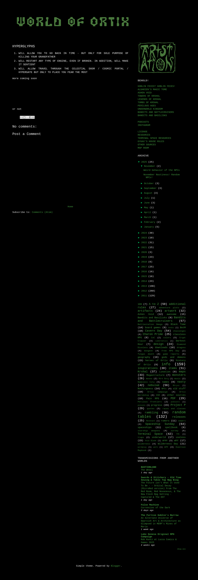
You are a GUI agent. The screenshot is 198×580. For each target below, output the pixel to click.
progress (156, 405)
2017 (144, 267)
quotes (151, 408)
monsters (179, 375)
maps (182, 371)
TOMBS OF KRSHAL (148, 102)
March (148, 217)
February (150, 222)
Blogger (116, 566)
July (147, 198)
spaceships (145, 427)
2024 (144, 233)
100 (140, 304)
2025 (144, 162)
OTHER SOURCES (147, 144)
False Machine (150, 505)
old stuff (179, 388)
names (165, 382)
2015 (144, 276)
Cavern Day (153, 330)
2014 (144, 281)
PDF (173, 398)
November (150, 166)
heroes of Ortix (156, 360)
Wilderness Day (168, 444)
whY (176, 440)
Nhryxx (176, 385)
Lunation (164, 372)
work (155, 447)
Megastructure (155, 375)
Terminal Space (150, 433)
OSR (158, 395)
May (147, 207)
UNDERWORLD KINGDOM (150, 109)
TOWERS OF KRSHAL (149, 96)
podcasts (175, 402)
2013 (144, 286)
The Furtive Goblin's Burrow (160, 515)
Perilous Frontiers (150, 402)
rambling (151, 412)
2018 (144, 262)
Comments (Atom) (42, 212)
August (149, 193)
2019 (144, 257)
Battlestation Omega (150, 324)
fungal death (146, 354)
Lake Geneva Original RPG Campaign (157, 535)
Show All (181, 549)
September (151, 188)
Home (70, 206)
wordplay (142, 447)
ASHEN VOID (145, 93)
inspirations (148, 368)
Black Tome (178, 324)
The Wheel (147, 470)
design (158, 344)
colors (167, 338)
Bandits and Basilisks (152, 317)
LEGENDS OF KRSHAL (149, 99)
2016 (144, 271)
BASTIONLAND (148, 467)
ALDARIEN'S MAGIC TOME (152, 89)
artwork (170, 310)
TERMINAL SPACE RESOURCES (154, 138)
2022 (144, 242)
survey (174, 431)
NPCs (163, 389)
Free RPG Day (170, 351)
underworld (159, 437)
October (149, 183)
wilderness (144, 444)
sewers (182, 421)
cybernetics (161, 341)
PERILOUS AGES (147, 105)
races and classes (174, 408)
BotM (183, 327)
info (165, 364)
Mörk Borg (164, 379)
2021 (144, 247)
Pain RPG (152, 398)
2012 (144, 291)
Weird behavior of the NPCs (162, 170)
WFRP (164, 440)
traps (141, 437)
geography (144, 357)
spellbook (171, 427)
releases (179, 416)
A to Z (154, 304)
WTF (166, 447)
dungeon (148, 351)
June (147, 203)
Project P (178, 405)
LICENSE (142, 131)
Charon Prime (153, 334)
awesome (171, 314)
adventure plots (169, 308)
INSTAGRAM (144, 125)
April (148, 212)
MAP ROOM (143, 148)
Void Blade (150, 441)
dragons (181, 347)
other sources (176, 395)
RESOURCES (144, 135)
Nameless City (146, 382)
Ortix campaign (157, 392)
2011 (144, 295)
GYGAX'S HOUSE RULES (151, 141)
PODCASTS (143, 122)
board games (153, 327)
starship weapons (149, 431)
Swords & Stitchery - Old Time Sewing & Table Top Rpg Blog (161, 478)
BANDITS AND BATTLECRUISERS (156, 112)
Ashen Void (146, 314)
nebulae (153, 385)
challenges (179, 331)
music (177, 378)
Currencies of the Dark (155, 507)
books (171, 328)
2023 (144, 238)
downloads (161, 347)
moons (149, 378)
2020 (144, 252)
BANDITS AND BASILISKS (152, 115)
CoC (153, 338)
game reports (171, 354)
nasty (181, 381)
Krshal (143, 371)
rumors (165, 421)
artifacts (145, 310)
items (172, 368)
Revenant (150, 421)
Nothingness (145, 388)
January (149, 227)
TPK (178, 434)
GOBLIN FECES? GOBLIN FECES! (156, 86)
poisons (141, 405)
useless (181, 437)
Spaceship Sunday (160, 424)
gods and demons (174, 357)
